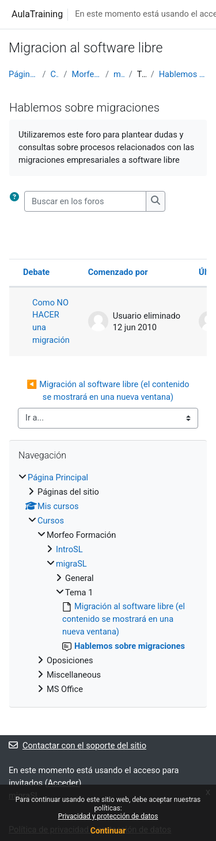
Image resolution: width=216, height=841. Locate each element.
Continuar (108, 830)
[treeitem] (108, 584)
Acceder (63, 783)
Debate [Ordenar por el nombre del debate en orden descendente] (36, 272)
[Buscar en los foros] (85, 201)
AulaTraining (37, 14)
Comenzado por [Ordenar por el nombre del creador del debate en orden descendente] (118, 272)
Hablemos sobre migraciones (183, 74)
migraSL (118, 74)
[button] (16, 201)
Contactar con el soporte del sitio (77, 745)
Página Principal (23, 74)
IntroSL (69, 549)
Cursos (55, 74)
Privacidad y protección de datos (108, 816)
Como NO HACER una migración (51, 321)
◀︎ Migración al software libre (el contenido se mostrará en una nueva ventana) (108, 390)
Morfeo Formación (86, 74)
